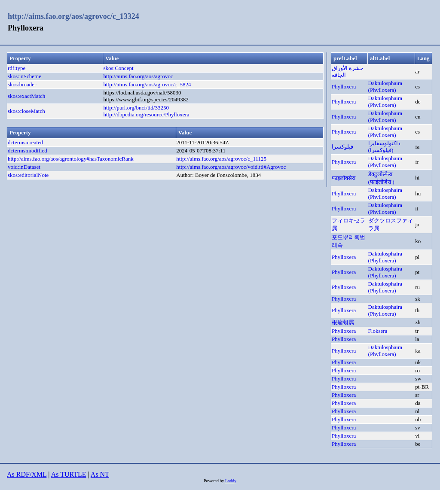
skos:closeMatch (26, 111)
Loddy (230, 480)
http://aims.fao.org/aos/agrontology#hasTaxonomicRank (71, 158)
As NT (100, 474)
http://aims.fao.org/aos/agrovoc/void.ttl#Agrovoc (231, 167)
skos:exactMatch (26, 96)
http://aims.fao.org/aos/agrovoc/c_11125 (221, 158)
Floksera (378, 331)
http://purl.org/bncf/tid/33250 (136, 107)
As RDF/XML (26, 474)
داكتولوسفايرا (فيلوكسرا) (384, 146)
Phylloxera (344, 86)
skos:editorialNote (28, 175)
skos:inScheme (24, 76)
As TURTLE (68, 474)
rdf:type (16, 68)
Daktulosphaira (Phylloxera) (385, 86)
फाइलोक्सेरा (343, 178)
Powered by (214, 480)
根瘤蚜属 (343, 322)
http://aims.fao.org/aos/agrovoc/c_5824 (147, 84)
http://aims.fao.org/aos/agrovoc (138, 76)
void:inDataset (24, 167)
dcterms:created (25, 142)
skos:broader (22, 84)
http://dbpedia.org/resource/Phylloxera (146, 114)
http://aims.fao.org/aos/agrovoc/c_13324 (73, 16)
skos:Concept (118, 68)
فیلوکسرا (342, 146)
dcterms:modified (27, 150)
